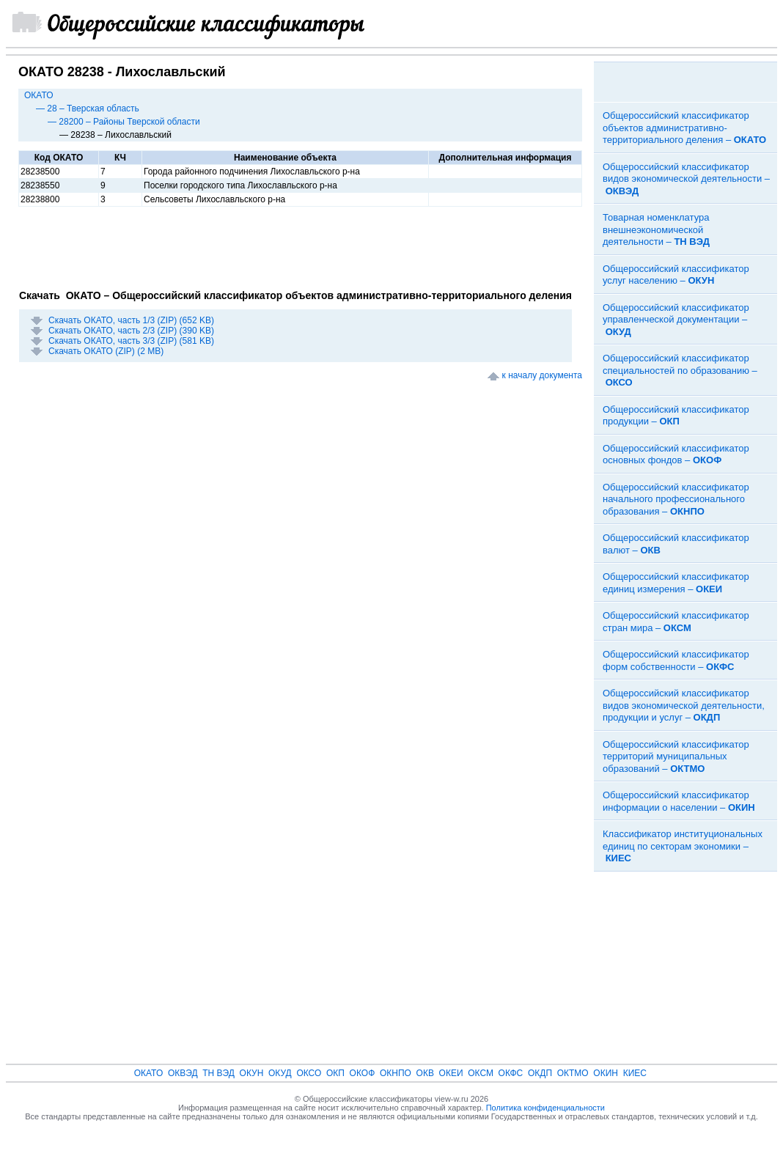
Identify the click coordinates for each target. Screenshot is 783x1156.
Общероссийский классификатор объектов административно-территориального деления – (684, 127)
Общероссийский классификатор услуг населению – (676, 275)
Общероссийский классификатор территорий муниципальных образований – (676, 756)
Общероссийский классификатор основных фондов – (676, 454)
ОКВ (425, 1073)
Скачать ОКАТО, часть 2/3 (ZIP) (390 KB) (131, 330)
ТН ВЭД (218, 1073)
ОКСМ (480, 1073)
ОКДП (540, 1073)
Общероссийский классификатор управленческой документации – (676, 319)
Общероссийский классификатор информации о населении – (679, 801)
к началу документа (542, 375)
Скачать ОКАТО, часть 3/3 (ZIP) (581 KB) (131, 341)
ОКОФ (362, 1073)
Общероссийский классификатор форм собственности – (676, 660)
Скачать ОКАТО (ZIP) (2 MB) (105, 351)
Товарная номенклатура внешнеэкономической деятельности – (656, 229)
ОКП (335, 1073)
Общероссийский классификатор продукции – (676, 415)
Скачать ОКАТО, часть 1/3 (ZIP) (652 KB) (131, 320)
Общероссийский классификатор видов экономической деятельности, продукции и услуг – (684, 705)
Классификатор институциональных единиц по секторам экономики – (682, 846)
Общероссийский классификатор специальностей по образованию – (680, 370)
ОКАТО (39, 95)
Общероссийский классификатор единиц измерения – (676, 582)
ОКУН (252, 1073)
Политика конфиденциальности (545, 1107)
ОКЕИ (451, 1073)
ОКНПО (395, 1073)
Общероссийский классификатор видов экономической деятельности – (686, 178)
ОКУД (280, 1073)
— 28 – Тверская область (87, 108)
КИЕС (635, 1073)
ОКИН (605, 1073)
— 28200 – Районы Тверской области (124, 122)
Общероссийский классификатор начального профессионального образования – (676, 499)
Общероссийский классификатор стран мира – (676, 621)
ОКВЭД (183, 1073)
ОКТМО (573, 1073)
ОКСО (308, 1073)
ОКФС (511, 1073)
